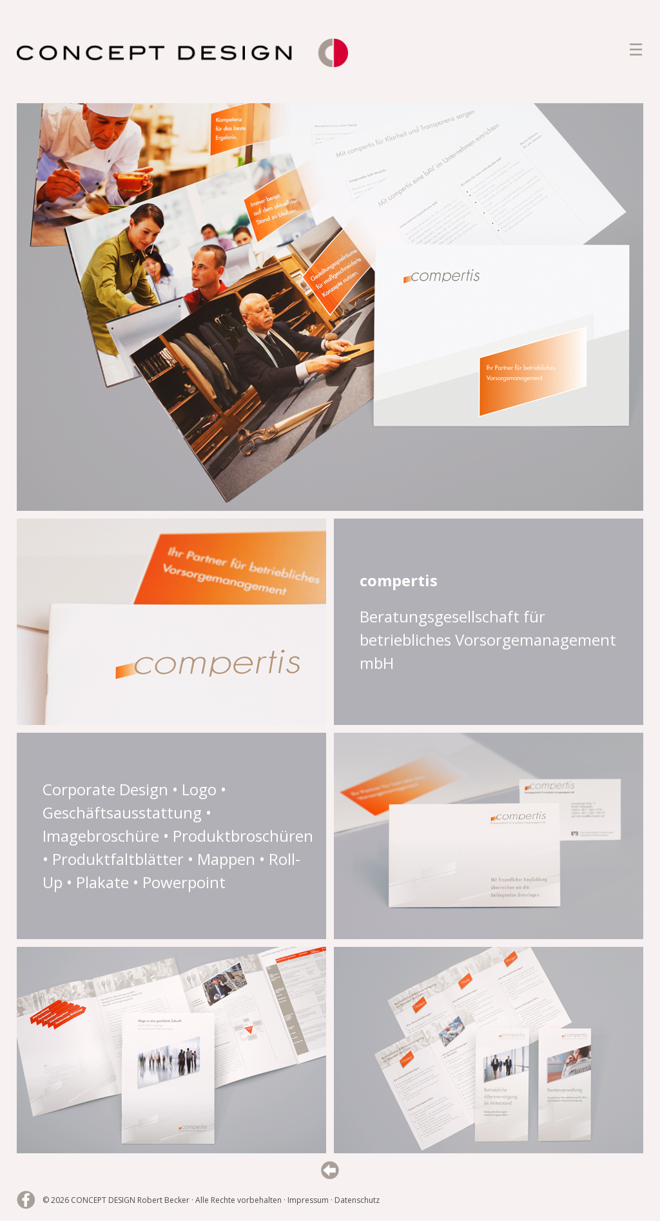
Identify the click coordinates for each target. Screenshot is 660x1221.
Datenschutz (357, 1200)
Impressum (308, 1200)
